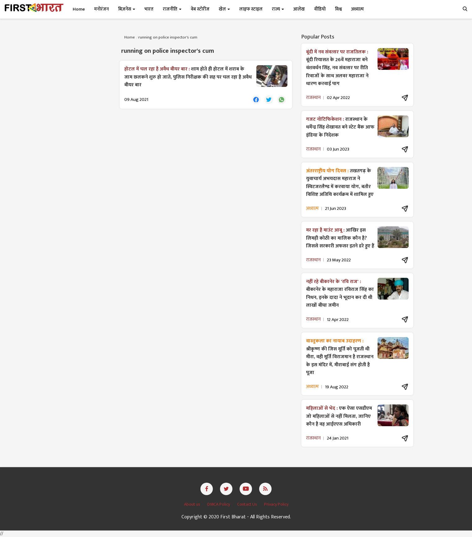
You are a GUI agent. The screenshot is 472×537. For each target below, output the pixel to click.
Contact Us (247, 504)
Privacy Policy (276, 504)
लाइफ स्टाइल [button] (251, 9)
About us (192, 504)
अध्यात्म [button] (357, 9)
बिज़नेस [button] (126, 9)
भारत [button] (149, 9)
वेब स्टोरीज (200, 9)
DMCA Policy (219, 504)
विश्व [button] (338, 9)
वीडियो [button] (320, 9)
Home (79, 9)
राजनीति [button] (172, 9)
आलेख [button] (299, 9)
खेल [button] (224, 9)
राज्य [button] (278, 9)
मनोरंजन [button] (101, 9)
